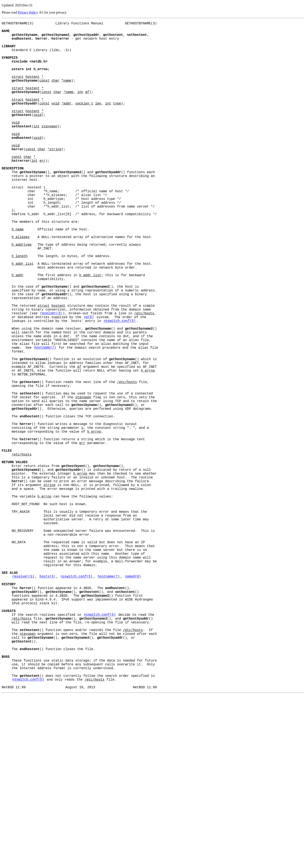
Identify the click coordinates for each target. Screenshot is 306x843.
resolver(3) (51, 378)
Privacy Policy (28, 12)
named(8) (133, 700)
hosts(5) (47, 700)
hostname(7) (45, 420)
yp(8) (89, 383)
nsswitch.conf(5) (120, 387)
